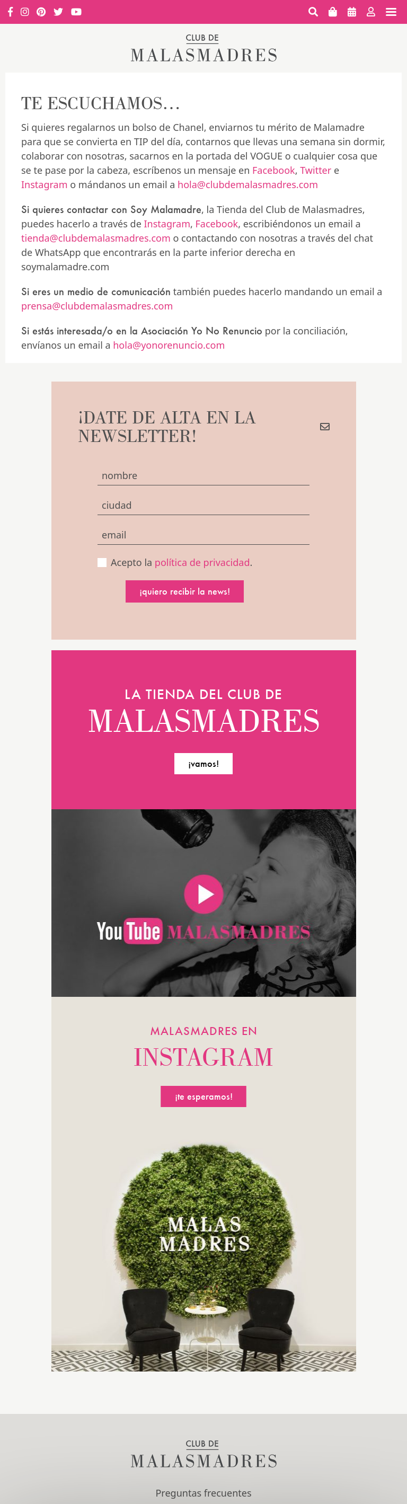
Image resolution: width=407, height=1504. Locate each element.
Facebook (273, 170)
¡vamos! (203, 763)
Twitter (315, 170)
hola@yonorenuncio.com (169, 345)
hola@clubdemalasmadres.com (248, 184)
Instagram (44, 184)
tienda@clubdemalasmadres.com (96, 238)
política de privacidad (202, 562)
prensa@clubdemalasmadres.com (97, 305)
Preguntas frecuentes (203, 1493)
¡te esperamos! (204, 1096)
